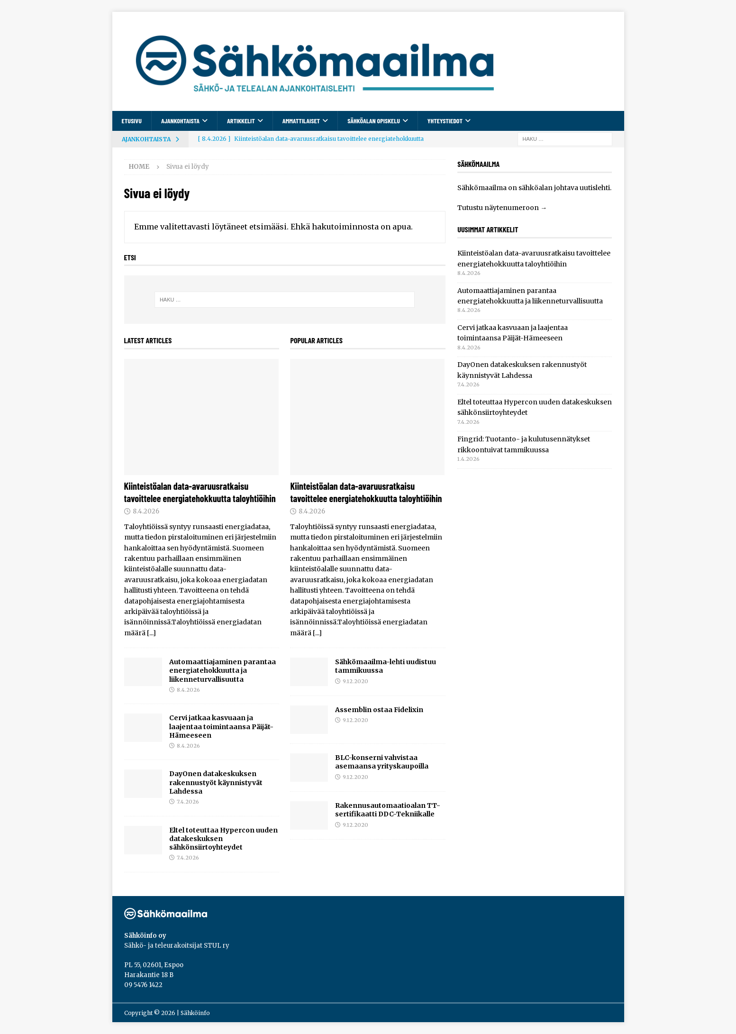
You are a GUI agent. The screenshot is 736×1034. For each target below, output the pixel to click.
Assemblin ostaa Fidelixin (379, 709)
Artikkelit (241, 121)
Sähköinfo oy (145, 936)
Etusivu (132, 121)
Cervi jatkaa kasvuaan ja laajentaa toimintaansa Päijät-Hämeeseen (221, 726)
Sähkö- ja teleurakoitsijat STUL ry (176, 946)
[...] (151, 633)
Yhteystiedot (445, 121)
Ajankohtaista (180, 121)
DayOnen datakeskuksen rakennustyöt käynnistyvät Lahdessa (216, 782)
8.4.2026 (146, 511)
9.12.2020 (355, 681)
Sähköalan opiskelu (373, 121)
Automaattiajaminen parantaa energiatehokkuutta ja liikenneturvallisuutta (222, 670)
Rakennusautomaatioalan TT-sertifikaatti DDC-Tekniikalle (387, 809)
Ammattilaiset (301, 121)
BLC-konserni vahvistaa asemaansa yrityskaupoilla (381, 761)
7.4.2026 (188, 801)
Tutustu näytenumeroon (498, 207)
